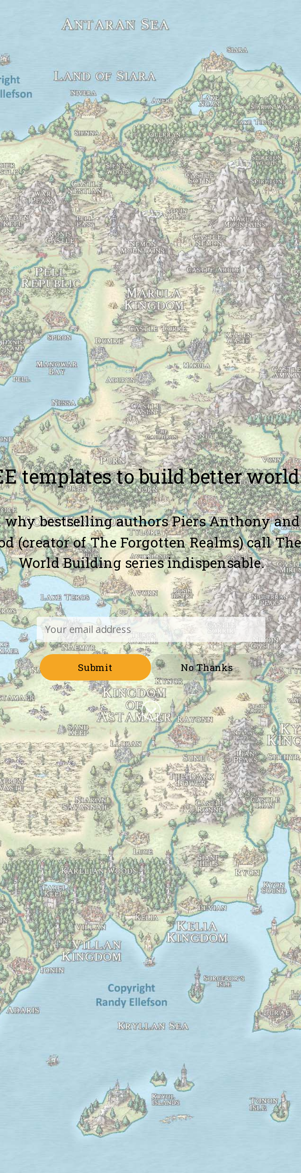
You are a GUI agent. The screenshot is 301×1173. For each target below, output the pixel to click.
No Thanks (207, 666)
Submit (95, 666)
